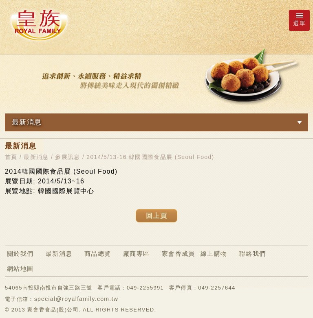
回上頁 (156, 215)
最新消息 (36, 157)
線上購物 (214, 253)
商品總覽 (97, 253)
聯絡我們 (252, 253)
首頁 (11, 157)
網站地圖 (20, 268)
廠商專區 (136, 253)
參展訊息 (67, 157)
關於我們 (20, 253)
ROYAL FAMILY (38, 25)
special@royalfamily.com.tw (76, 299)
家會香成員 (178, 253)
